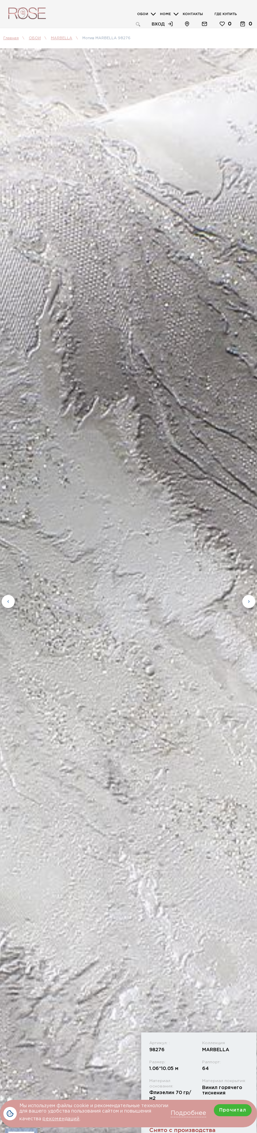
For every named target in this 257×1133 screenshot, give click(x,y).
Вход (158, 23)
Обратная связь (204, 24)
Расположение (187, 23)
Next (248, 599)
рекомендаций (61, 1119)
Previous (8, 599)
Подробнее (188, 1113)
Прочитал (232, 1110)
